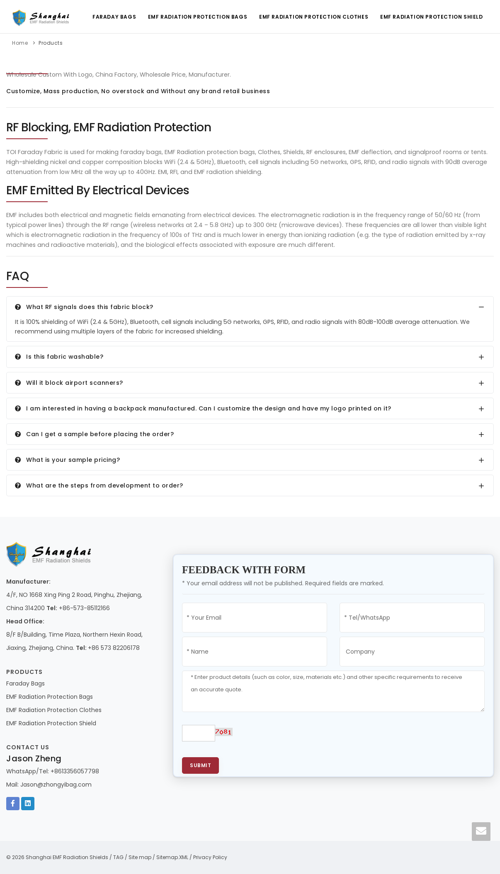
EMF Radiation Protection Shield (431, 16)
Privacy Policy (210, 857)
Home (20, 42)
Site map (140, 857)
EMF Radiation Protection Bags (196, 16)
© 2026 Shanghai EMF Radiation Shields (57, 857)
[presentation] (308, 737)
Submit (200, 765)
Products (51, 42)
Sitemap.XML (172, 857)
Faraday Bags (112, 16)
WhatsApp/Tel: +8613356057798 (52, 771)
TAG (118, 857)
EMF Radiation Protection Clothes (312, 16)
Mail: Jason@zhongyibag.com (49, 784)
